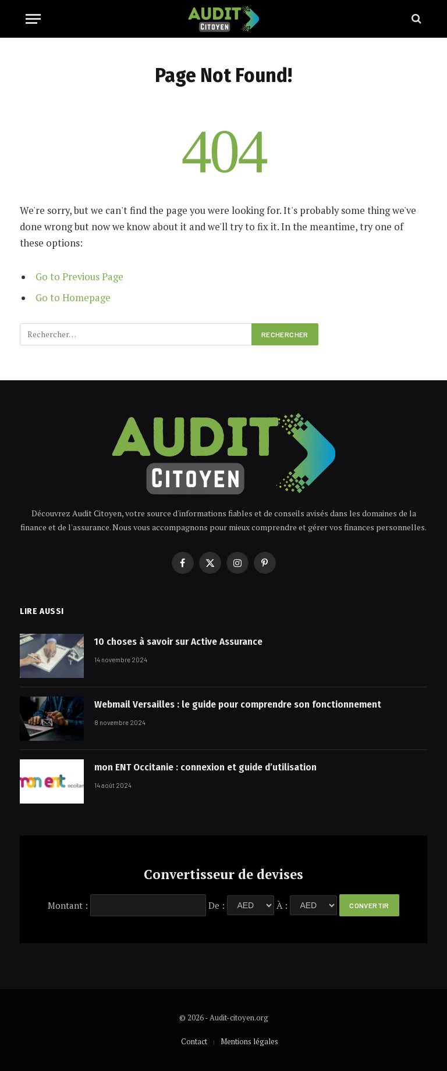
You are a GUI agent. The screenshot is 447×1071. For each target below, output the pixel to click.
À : (282, 905)
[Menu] (33, 19)
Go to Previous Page (79, 276)
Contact (194, 1041)
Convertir (369, 905)
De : (216, 905)
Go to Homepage (73, 297)
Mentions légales (249, 1041)
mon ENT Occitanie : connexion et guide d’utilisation (205, 767)
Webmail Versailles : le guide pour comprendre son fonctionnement (241, 704)
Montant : (68, 905)
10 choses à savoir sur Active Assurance (178, 642)
